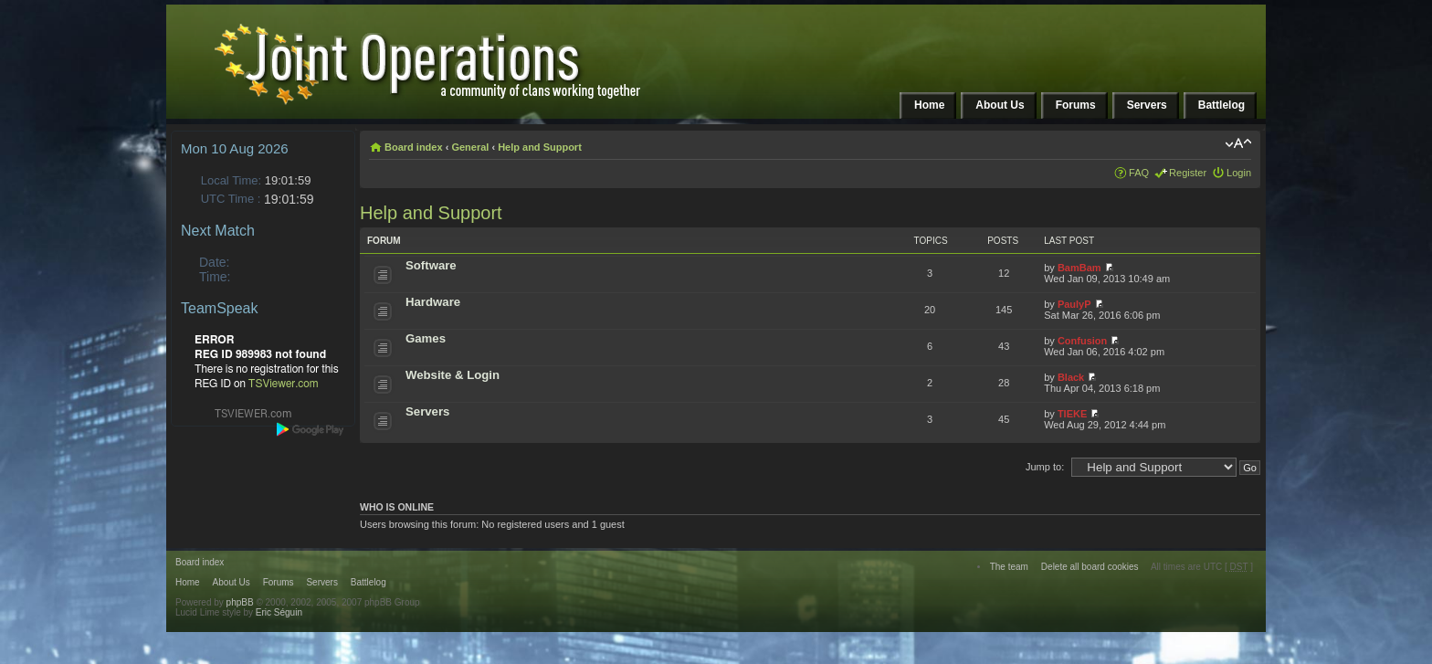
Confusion (1082, 340)
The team (1009, 567)
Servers (427, 411)
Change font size (1238, 143)
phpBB (240, 602)
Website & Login (452, 375)
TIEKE (1072, 413)
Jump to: (1045, 466)
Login (1239, 172)
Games (425, 338)
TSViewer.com (283, 383)
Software (431, 265)
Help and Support (540, 147)
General (470, 147)
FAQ (1139, 172)
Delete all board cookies (1090, 567)
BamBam (1079, 267)
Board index (413, 147)
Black (1071, 377)
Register (1187, 172)
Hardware (432, 302)
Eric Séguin (279, 612)
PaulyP (1074, 304)
